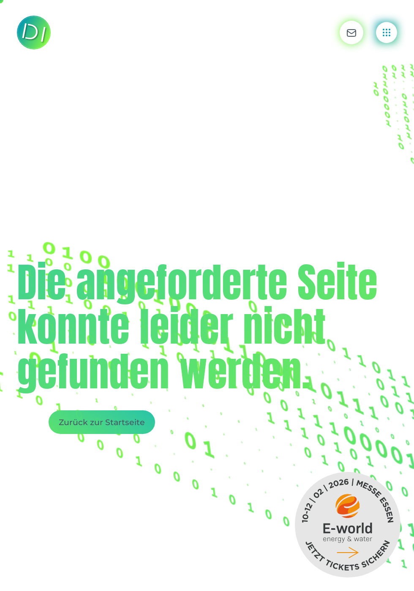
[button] (351, 32)
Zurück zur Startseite (102, 422)
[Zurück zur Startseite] (34, 33)
